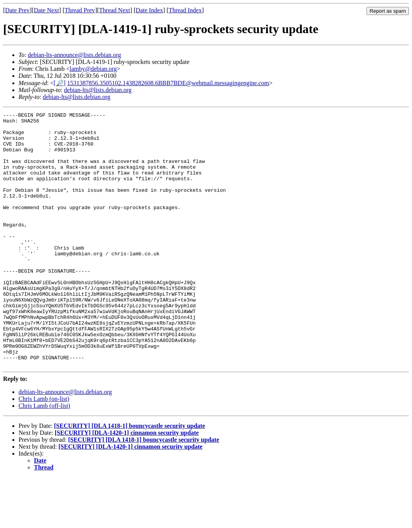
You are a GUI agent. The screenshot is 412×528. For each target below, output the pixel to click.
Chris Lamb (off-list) (44, 456)
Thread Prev (79, 10)
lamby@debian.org (93, 68)
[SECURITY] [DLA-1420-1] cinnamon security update (127, 483)
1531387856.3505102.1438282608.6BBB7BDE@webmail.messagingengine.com (168, 83)
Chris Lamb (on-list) (44, 449)
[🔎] (60, 83)
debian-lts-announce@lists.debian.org (74, 55)
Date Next (46, 10)
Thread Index (185, 10)
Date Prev (17, 10)
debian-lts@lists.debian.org (98, 90)
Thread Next (114, 10)
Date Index (149, 10)
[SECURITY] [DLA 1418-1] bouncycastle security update (129, 476)
